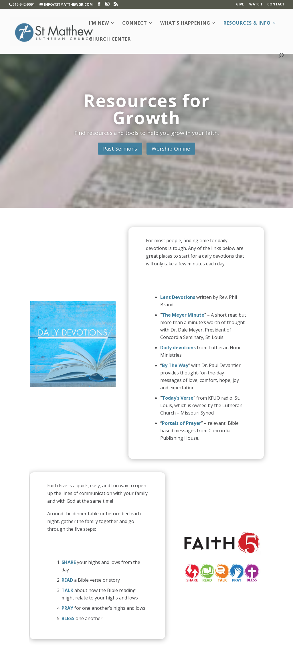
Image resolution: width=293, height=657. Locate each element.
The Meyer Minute (183, 315)
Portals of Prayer (181, 423)
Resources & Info (247, 23)
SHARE (69, 562)
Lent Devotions (177, 297)
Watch (255, 5)
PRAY (67, 608)
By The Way (175, 365)
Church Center (110, 39)
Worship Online (171, 148)
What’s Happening (185, 23)
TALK (67, 590)
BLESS (68, 618)
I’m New (99, 23)
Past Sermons (120, 148)
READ (67, 580)
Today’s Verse (177, 398)
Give (240, 5)
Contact (275, 5)
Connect (134, 23)
